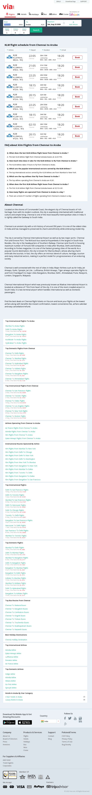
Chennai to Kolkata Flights (15, 368)
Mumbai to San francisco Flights (18, 500)
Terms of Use (67, 742)
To (27, 22)
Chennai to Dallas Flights (15, 401)
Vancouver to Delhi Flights (15, 525)
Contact (51, 736)
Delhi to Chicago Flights (14, 510)
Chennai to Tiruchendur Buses (17, 622)
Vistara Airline (10, 681)
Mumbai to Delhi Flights (14, 547)
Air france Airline (11, 664)
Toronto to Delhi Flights (14, 515)
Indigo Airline (10, 674)
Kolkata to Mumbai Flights (15, 578)
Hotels (25, 739)
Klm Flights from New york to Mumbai (20, 462)
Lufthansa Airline (11, 657)
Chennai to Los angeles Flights (17, 406)
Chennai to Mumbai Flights (15, 358)
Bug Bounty (66, 744)
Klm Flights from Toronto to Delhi (18, 473)
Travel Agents (8, 763)
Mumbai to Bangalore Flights (16, 558)
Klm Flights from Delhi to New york (19, 455)
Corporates (7, 766)
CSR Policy (66, 736)
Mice (25, 747)
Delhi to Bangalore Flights (15, 563)
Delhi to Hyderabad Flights (15, 588)
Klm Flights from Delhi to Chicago (18, 452)
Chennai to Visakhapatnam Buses (18, 626)
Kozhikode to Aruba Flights (15, 339)
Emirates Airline (11, 660)
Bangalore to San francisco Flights (18, 520)
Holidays (26, 742)
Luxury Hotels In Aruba (45, 700)
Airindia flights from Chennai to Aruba (20, 431)
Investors (6, 744)
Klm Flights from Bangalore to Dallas (20, 476)
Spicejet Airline (10, 688)
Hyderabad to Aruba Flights (16, 343)
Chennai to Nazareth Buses (16, 629)
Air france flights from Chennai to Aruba (21, 428)
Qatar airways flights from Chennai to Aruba (22, 438)
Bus (24, 744)
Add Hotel (6, 760)
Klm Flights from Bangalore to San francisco (22, 479)
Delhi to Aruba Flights (13, 329)
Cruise (25, 750)
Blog (50, 739)
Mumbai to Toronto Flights (16, 535)
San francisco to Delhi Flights (16, 530)
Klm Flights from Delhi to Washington (20, 459)
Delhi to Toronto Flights (14, 495)
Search (36, 30)
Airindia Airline (10, 650)
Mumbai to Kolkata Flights (15, 583)
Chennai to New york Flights (16, 411)
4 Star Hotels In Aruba (45, 697)
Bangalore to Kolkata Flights (16, 593)
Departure (50, 22)
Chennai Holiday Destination (16, 640)
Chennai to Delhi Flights (14, 353)
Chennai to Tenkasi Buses (15, 619)
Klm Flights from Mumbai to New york (20, 449)
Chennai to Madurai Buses (15, 605)
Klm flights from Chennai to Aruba (19, 435)
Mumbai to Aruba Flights (15, 326)
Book (77, 57)
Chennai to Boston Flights (15, 416)
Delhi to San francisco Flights (16, 490)
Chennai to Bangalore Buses (16, 609)
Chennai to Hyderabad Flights (16, 363)
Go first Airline (10, 684)
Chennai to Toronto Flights (15, 396)
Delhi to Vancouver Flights (15, 505)
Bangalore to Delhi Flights (15, 573)
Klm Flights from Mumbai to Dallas (19, 469)
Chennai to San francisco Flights (18, 391)
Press (5, 742)
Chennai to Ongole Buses (15, 616)
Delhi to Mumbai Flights (14, 553)
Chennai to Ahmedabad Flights (17, 379)
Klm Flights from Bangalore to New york (21, 466)
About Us (6, 736)
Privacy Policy (67, 739)
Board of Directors (10, 739)
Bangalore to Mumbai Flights (16, 568)
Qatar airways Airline (13, 653)
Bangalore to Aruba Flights (15, 334)
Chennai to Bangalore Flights (16, 373)
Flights (25, 736)
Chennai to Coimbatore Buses (17, 612)
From (6, 22)
